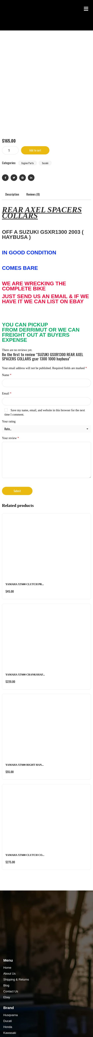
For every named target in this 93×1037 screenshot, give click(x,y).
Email (6, 309)
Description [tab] (12, 110)
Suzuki (45, 79)
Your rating (9, 337)
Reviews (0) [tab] (33, 110)
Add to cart (35, 67)
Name (6, 291)
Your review (10, 354)
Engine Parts (27, 79)
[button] (86, 8)
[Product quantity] (10, 67)
